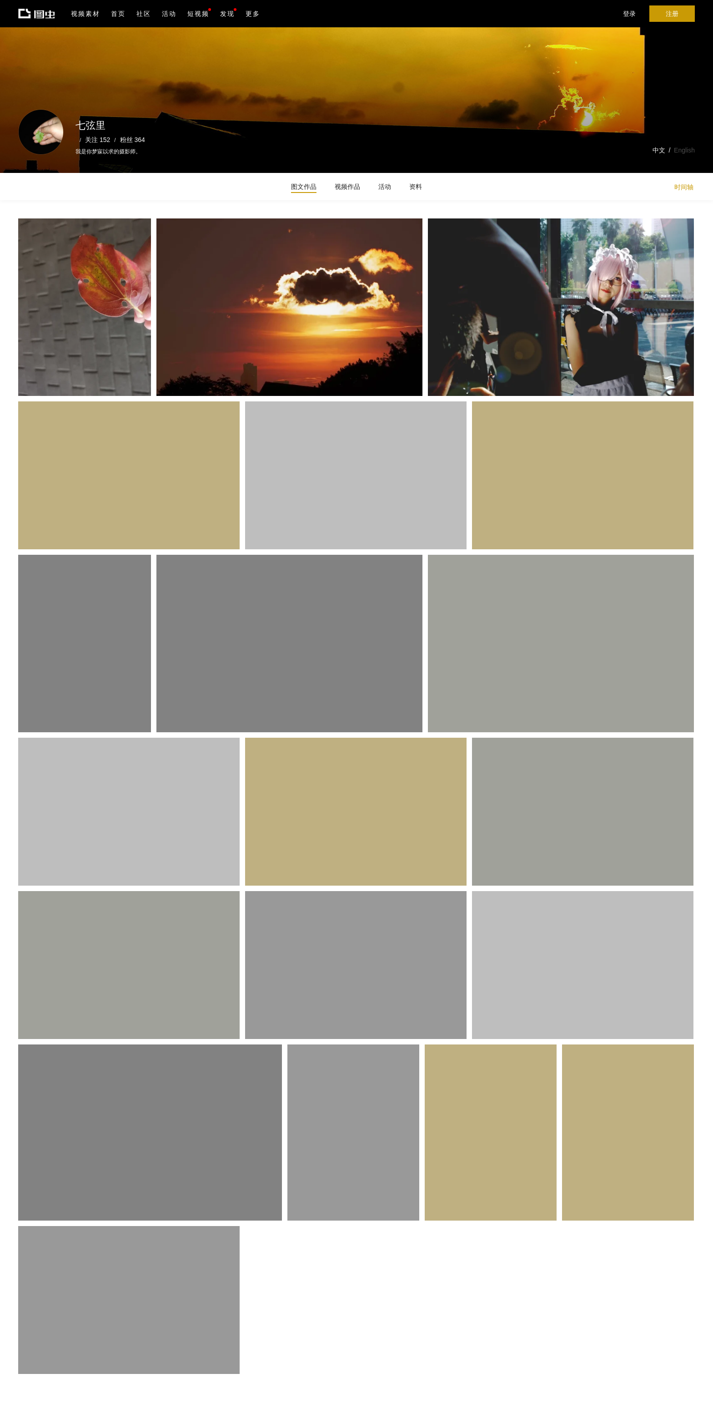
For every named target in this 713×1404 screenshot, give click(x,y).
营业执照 (199, 1391)
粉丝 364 (132, 139)
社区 (143, 13)
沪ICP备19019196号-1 (156, 1391)
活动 (169, 13)
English (684, 150)
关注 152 (97, 139)
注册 (672, 13)
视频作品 (347, 186)
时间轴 (683, 187)
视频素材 (85, 13)
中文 (659, 150)
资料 (415, 186)
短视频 (198, 13)
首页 (118, 13)
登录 (629, 13)
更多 (253, 13)
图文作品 (303, 186)
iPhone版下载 (263, 1344)
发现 (228, 12)
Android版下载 (263, 1363)
